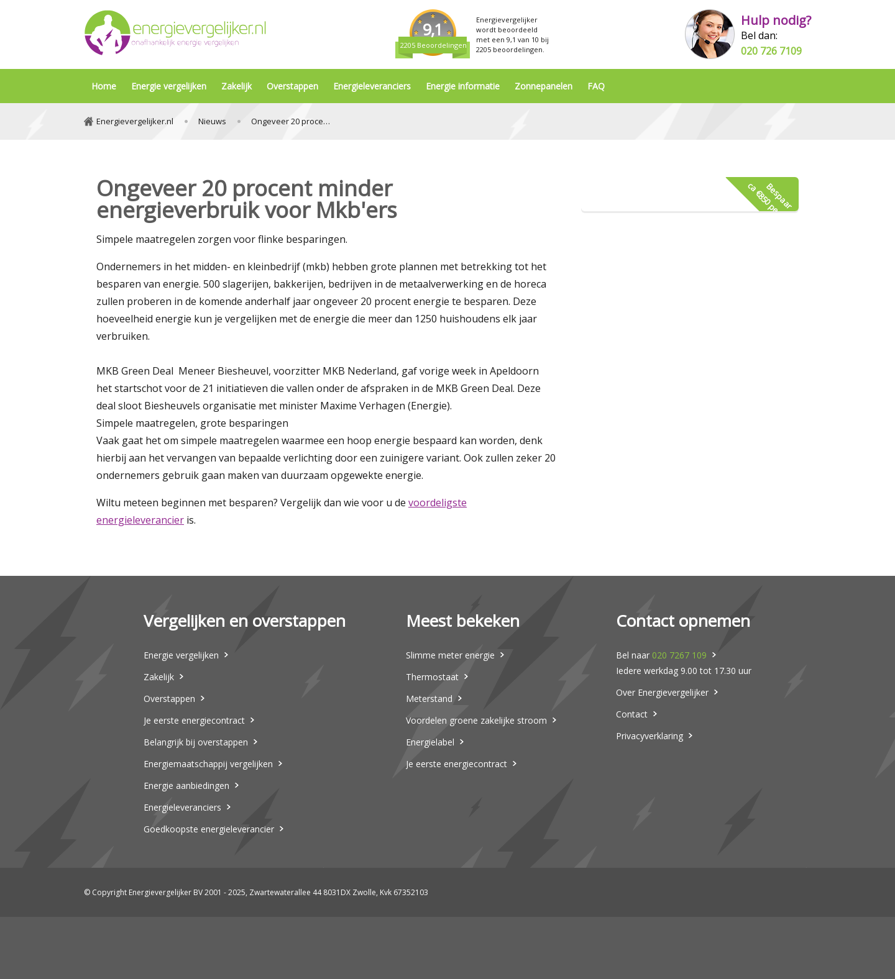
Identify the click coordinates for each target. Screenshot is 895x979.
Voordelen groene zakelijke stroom (476, 720)
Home (103, 86)
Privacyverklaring (649, 736)
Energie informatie (463, 86)
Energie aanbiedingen (186, 785)
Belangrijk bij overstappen (196, 742)
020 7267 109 (679, 655)
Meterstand (429, 698)
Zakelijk (236, 86)
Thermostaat (432, 677)
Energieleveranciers (372, 86)
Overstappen (292, 86)
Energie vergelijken (168, 86)
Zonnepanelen (543, 86)
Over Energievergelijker (662, 692)
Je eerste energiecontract (194, 720)
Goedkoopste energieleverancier (209, 829)
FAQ (596, 86)
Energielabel (430, 742)
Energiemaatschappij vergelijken (208, 764)
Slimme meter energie (450, 655)
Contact (632, 714)
